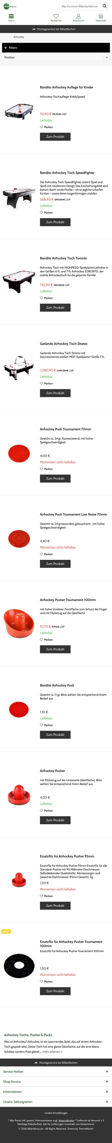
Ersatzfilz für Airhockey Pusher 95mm (67, 856)
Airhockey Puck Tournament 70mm (65, 429)
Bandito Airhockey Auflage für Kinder (66, 87)
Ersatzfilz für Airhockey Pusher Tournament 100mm (71, 944)
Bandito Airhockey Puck (57, 685)
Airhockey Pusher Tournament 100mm (68, 600)
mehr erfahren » (52, 1052)
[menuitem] (101, 17)
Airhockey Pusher (52, 771)
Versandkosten (66, 1120)
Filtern (10, 48)
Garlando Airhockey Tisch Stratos (64, 344)
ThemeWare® (86, 1128)
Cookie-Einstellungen (56, 1112)
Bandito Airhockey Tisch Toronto (63, 258)
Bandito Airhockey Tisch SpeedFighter (67, 173)
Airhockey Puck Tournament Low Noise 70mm (73, 514)
